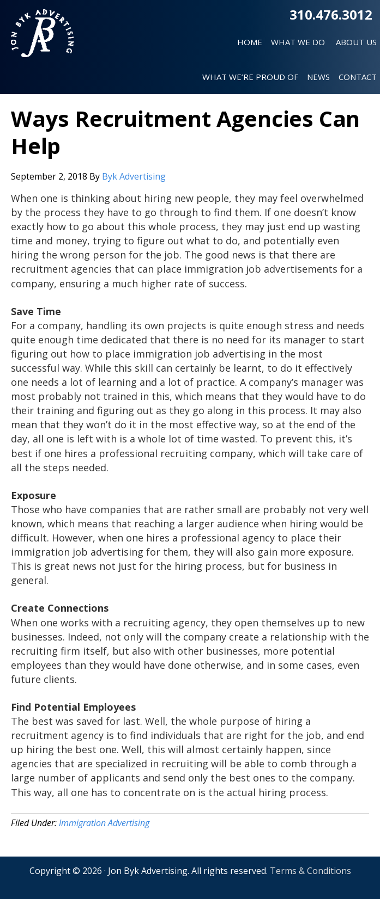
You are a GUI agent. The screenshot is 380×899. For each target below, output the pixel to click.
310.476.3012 (330, 14)
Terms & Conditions (310, 871)
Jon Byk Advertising (42, 37)
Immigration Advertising (104, 823)
